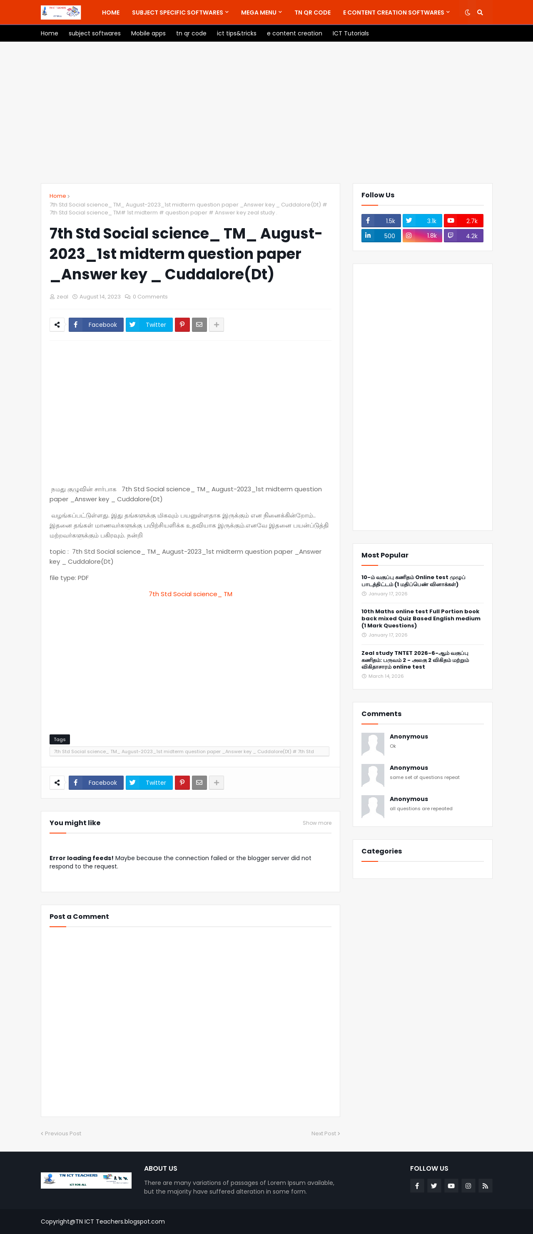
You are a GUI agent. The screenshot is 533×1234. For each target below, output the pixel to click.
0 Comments (150, 297)
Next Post (323, 1133)
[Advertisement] (267, 112)
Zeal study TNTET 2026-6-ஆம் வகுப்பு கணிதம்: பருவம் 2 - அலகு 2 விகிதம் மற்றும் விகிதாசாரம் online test (415, 660)
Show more (317, 823)
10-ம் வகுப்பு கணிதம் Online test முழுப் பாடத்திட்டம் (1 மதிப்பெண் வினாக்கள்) (413, 581)
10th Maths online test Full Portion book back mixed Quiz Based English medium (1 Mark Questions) (421, 618)
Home (58, 196)
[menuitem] (111, 12)
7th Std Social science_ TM (190, 594)
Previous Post (63, 1133)
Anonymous (409, 737)
